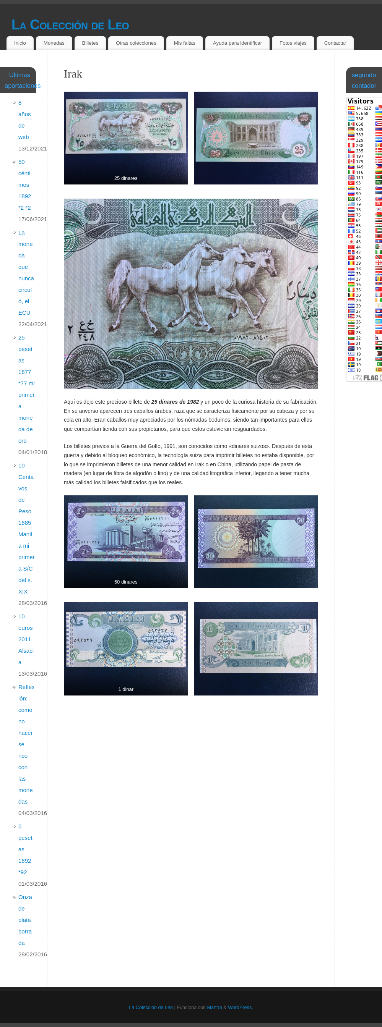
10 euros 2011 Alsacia (26, 639)
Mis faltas (184, 43)
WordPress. (240, 1007)
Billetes (90, 43)
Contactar (335, 43)
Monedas (54, 43)
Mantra (214, 1007)
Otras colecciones (136, 43)
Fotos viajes (293, 43)
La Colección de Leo (70, 24)
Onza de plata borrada (25, 920)
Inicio (20, 43)
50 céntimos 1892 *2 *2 (24, 184)
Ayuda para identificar (237, 43)
